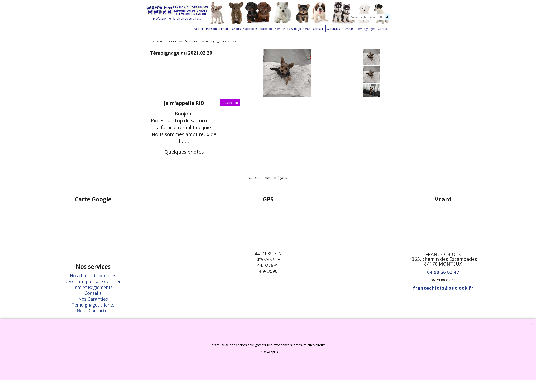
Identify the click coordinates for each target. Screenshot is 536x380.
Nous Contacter (93, 311)
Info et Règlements (93, 287)
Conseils (93, 293)
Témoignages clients (93, 305)
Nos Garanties (93, 299)
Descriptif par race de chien (93, 281)
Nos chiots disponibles (93, 276)
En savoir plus (268, 352)
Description (230, 103)
